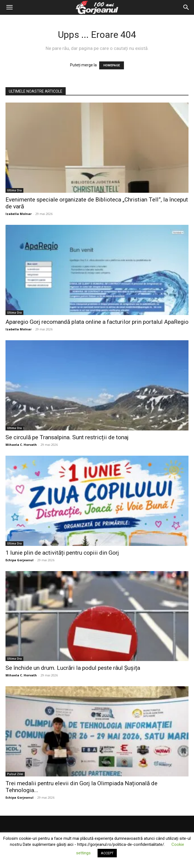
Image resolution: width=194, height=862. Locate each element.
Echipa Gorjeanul (19, 560)
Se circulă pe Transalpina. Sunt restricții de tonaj (67, 437)
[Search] (186, 7)
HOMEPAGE (111, 65)
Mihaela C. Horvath (21, 445)
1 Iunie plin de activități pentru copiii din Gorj (62, 552)
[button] (9, 7)
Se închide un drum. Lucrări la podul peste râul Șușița (72, 668)
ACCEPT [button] (107, 853)
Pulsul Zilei (15, 774)
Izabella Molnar (18, 214)
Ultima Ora (14, 190)
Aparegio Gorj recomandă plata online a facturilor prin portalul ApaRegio (97, 322)
